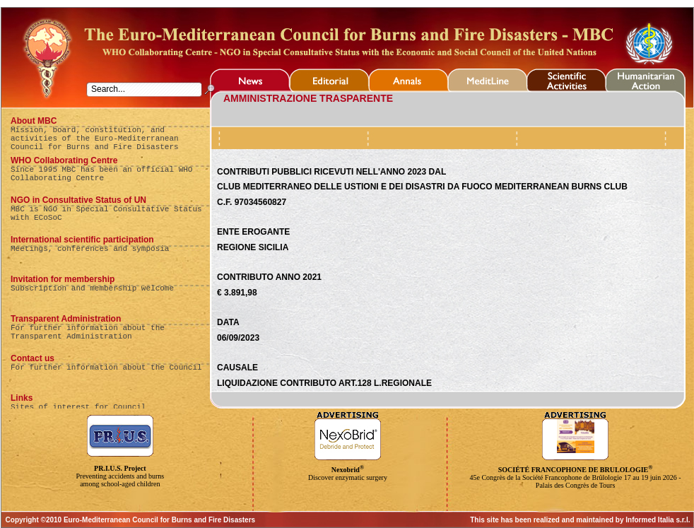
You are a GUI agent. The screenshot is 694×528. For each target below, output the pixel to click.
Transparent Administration (66, 319)
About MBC (34, 121)
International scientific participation (82, 240)
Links (22, 398)
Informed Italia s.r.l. (657, 520)
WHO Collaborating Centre (64, 160)
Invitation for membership (62, 279)
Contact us (32, 358)
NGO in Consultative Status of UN (78, 200)
